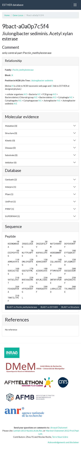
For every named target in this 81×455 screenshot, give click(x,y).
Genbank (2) (11, 179)
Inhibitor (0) (10, 162)
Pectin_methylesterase (23, 70)
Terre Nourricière (60, 437)
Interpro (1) (10, 186)
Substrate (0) (11, 155)
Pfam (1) (9, 194)
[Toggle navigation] (75, 4)
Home (7, 15)
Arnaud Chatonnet (59, 427)
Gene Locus (18, 15)
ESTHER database (12, 4)
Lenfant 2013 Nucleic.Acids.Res (27, 430)
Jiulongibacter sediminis (42, 80)
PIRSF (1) (9, 208)
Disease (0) (10, 147)
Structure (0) (11, 133)
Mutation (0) (11, 125)
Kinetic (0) (10, 140)
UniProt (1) (10, 201)
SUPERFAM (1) (12, 216)
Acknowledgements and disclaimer (63, 442)
